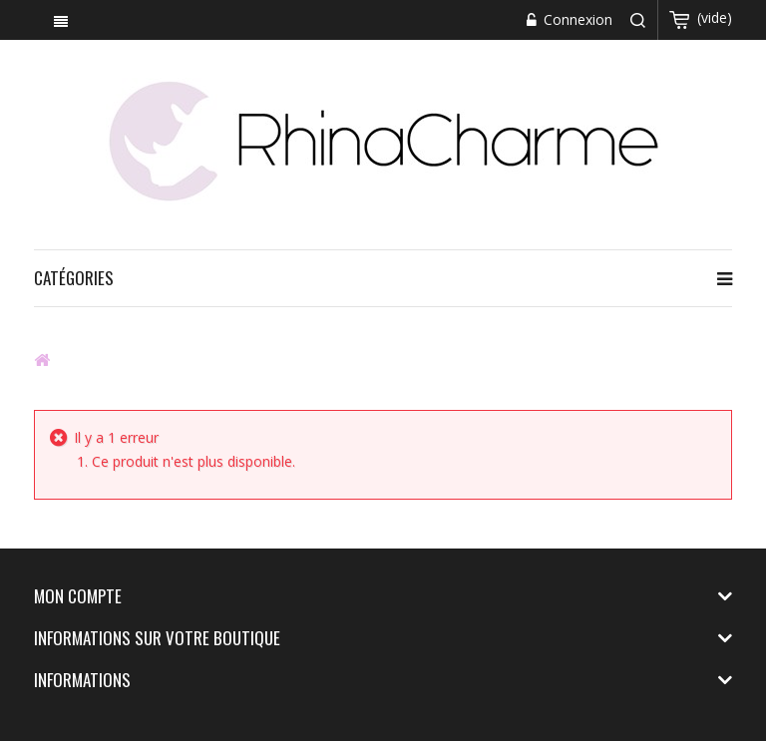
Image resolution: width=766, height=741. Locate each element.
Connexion (576, 19)
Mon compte (78, 595)
